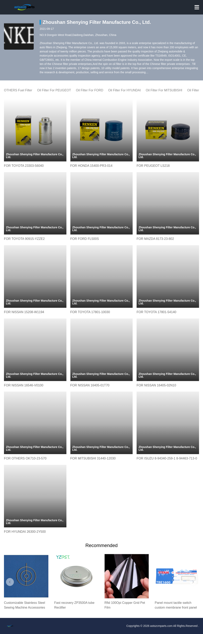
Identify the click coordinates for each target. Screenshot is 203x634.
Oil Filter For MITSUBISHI (164, 90)
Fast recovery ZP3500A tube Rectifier (74, 605)
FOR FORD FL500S (84, 238)
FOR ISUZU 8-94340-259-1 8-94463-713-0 (167, 458)
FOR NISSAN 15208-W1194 (24, 312)
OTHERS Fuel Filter (18, 90)
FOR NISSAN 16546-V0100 (23, 385)
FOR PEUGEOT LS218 (153, 165)
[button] (10, 582)
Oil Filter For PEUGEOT (54, 90)
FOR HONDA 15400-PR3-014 (91, 165)
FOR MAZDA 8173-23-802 (155, 238)
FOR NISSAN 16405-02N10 (156, 385)
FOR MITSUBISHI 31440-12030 (93, 458)
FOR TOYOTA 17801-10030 (90, 312)
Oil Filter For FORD (89, 90)
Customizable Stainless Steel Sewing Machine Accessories (24, 605)
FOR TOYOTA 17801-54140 (156, 312)
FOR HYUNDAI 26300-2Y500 (25, 531)
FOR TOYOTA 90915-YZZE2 (24, 238)
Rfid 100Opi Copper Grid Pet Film (124, 605)
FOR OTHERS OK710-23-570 (25, 458)
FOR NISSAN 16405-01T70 (89, 385)
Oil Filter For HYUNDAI (124, 90)
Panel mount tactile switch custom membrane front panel (176, 605)
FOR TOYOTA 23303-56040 (24, 165)
